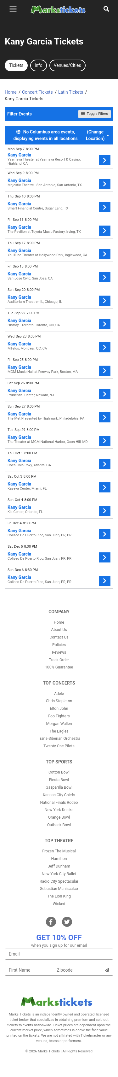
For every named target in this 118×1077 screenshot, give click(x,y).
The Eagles (58, 731)
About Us (59, 629)
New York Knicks (59, 810)
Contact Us (58, 637)
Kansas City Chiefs (59, 795)
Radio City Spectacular (59, 881)
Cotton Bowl (59, 772)
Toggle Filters (94, 114)
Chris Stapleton (59, 701)
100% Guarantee (59, 667)
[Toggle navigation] (13, 9)
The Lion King (59, 896)
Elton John (59, 708)
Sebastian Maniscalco (59, 888)
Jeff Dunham (59, 866)
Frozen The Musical (59, 851)
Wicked (59, 904)
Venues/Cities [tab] (67, 65)
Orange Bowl (59, 817)
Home (59, 622)
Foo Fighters (59, 716)
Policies (59, 645)
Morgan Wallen (59, 723)
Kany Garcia (19, 154)
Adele (59, 694)
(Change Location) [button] (97, 135)
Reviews (59, 652)
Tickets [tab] (16, 65)
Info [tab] (38, 65)
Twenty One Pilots (59, 746)
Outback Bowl (59, 825)
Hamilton (59, 858)
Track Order (59, 660)
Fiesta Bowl (59, 780)
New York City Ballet (59, 874)
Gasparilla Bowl (59, 787)
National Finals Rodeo (59, 802)
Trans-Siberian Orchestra (59, 738)
